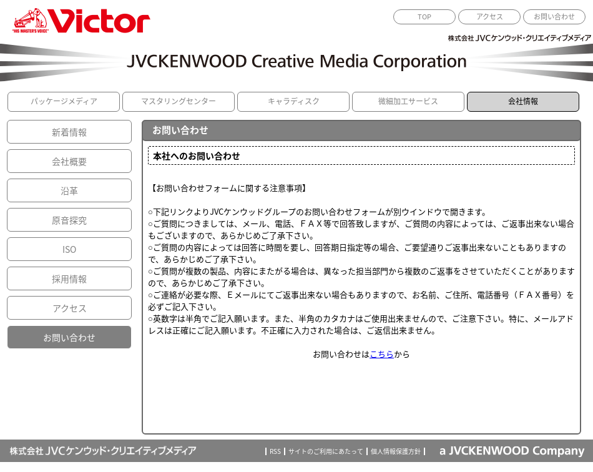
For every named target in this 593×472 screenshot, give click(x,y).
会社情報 (523, 101)
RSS (275, 451)
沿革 (69, 190)
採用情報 (69, 278)
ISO (69, 249)
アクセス (489, 16)
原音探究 (69, 220)
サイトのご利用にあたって (325, 451)
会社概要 (69, 161)
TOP (424, 16)
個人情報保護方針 (396, 451)
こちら (382, 354)
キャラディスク (294, 101)
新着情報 (69, 131)
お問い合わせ (554, 16)
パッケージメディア (64, 101)
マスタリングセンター (178, 101)
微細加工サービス (408, 101)
